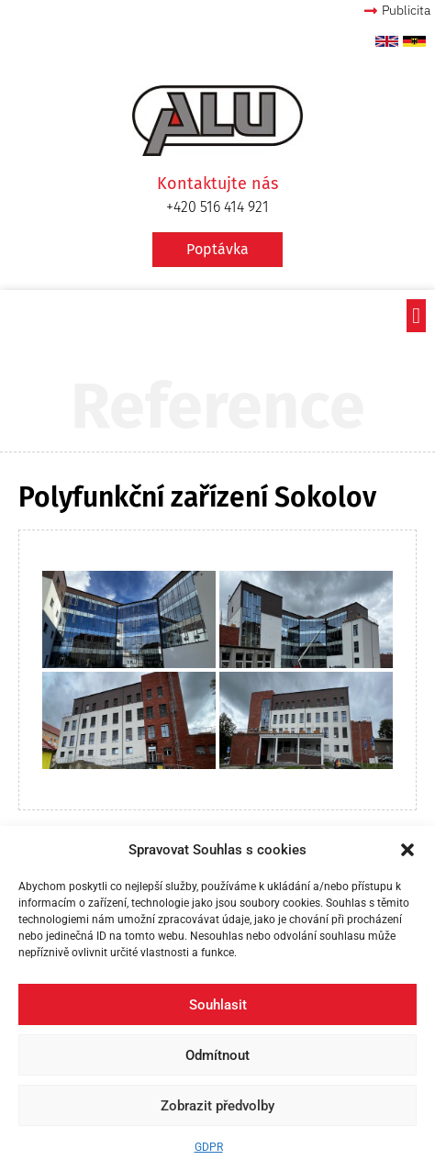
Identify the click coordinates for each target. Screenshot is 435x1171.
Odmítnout (217, 1055)
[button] (407, 850)
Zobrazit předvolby (217, 1106)
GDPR (209, 1147)
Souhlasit (218, 1005)
